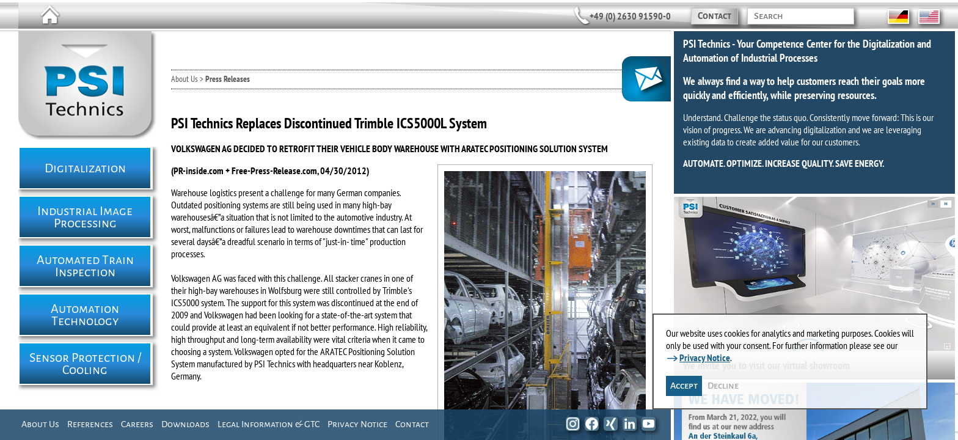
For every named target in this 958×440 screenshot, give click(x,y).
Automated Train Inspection (85, 266)
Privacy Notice (357, 424)
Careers (137, 424)
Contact (714, 16)
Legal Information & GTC (269, 424)
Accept (684, 386)
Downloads (185, 424)
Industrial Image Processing (85, 217)
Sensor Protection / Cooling (85, 363)
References (90, 424)
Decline (723, 386)
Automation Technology (85, 315)
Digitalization (85, 168)
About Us (40, 424)
